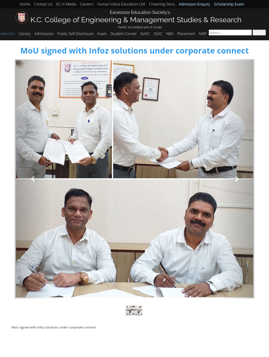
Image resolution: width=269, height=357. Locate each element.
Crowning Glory (162, 4)
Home (25, 4)
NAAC (145, 33)
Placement (186, 33)
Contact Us (43, 4)
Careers (86, 4)
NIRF (203, 33)
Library (24, 33)
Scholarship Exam (229, 4)
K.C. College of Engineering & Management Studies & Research (135, 19)
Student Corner (124, 33)
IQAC (158, 33)
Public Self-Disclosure (75, 33)
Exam (102, 33)
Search (259, 32)
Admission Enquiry (194, 4)
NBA (169, 33)
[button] (33, 178)
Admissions (44, 33)
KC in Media (66, 4)
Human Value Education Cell (121, 4)
